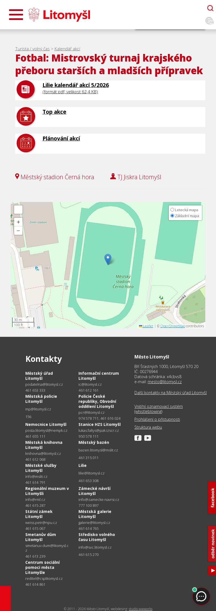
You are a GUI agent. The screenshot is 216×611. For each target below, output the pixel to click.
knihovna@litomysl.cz (43, 453)
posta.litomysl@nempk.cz (46, 430)
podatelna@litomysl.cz (44, 384)
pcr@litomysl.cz (91, 412)
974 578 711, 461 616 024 (99, 418)
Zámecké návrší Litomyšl (94, 491)
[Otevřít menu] (16, 14)
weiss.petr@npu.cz (41, 522)
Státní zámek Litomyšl (39, 514)
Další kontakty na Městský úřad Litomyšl (170, 392)
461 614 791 (35, 482)
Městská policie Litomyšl (41, 399)
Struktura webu (148, 427)
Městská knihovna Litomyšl (43, 445)
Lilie (82, 465)
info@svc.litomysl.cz (95, 547)
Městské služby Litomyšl (41, 468)
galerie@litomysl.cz (94, 522)
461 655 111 (35, 436)
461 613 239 (35, 556)
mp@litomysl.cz (38, 409)
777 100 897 (88, 505)
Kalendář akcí (67, 49)
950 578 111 (88, 436)
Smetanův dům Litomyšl (40, 537)
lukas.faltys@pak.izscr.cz (98, 430)
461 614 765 (88, 528)
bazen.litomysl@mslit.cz (98, 450)
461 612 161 (88, 390)
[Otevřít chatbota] (210, 8)
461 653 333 (35, 390)
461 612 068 (35, 459)
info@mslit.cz (36, 476)
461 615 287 (35, 505)
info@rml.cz (35, 499)
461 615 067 (35, 528)
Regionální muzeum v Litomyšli (47, 491)
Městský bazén (93, 442)
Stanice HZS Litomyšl (99, 424)
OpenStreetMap (172, 326)
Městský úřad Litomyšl (39, 376)
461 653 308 (88, 480)
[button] (107, 259)
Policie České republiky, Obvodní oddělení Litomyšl (97, 401)
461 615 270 (88, 554)
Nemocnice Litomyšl (45, 424)
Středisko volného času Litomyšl (96, 537)
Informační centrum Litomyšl (98, 376)
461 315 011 (88, 457)
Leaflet (146, 326)
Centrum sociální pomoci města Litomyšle (42, 567)
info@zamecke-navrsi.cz (98, 499)
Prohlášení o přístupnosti (157, 419)
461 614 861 (35, 584)
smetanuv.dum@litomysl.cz (47, 548)
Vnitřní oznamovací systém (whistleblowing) (158, 409)
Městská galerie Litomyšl (94, 514)
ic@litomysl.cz (90, 384)
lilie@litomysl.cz (91, 473)
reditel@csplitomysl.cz (44, 578)
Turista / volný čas (32, 49)
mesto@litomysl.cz (165, 381)
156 (28, 416)
